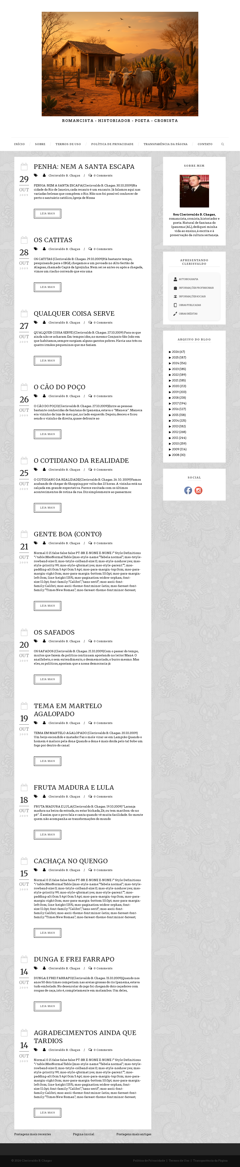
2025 (175, 357)
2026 (176, 352)
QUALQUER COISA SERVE (74, 313)
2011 (175, 438)
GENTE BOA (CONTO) (68, 534)
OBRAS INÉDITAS (185, 314)
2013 (175, 426)
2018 (175, 397)
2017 (175, 403)
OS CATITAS (53, 240)
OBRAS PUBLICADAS (187, 305)
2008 (176, 455)
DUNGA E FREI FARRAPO (74, 959)
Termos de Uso (179, 1160)
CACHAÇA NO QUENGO (71, 861)
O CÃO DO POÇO (60, 387)
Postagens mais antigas (133, 1134)
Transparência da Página (210, 1160)
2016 (175, 409)
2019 (175, 392)
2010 (176, 443)
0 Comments (103, 175)
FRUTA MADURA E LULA (74, 787)
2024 (176, 363)
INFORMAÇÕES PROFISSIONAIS (193, 288)
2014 (176, 420)
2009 (176, 449)
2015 (175, 415)
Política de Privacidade (149, 1160)
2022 (175, 375)
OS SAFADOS (54, 632)
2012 (175, 432)
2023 (175, 369)
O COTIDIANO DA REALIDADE (81, 461)
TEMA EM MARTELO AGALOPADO (68, 710)
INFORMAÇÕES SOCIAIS (189, 296)
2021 (175, 380)
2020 (176, 386)
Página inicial (83, 1134)
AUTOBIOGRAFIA (185, 279)
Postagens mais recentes (32, 1134)
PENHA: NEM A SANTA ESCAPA (84, 167)
